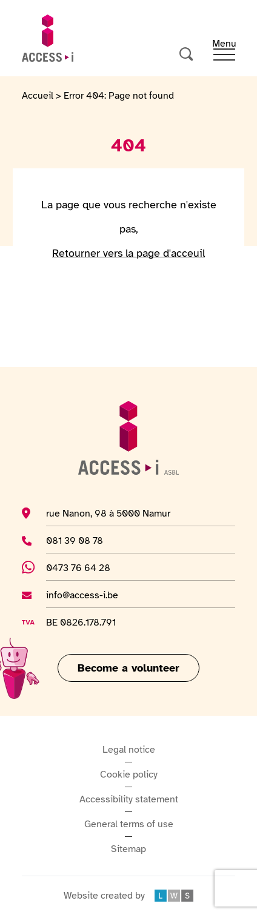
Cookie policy (129, 774)
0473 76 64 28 (85, 567)
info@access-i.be (82, 594)
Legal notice (128, 750)
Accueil (37, 96)
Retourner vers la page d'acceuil (128, 253)
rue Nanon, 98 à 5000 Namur (108, 513)
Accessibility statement (128, 799)
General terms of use (128, 824)
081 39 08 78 (77, 540)
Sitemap (128, 849)
